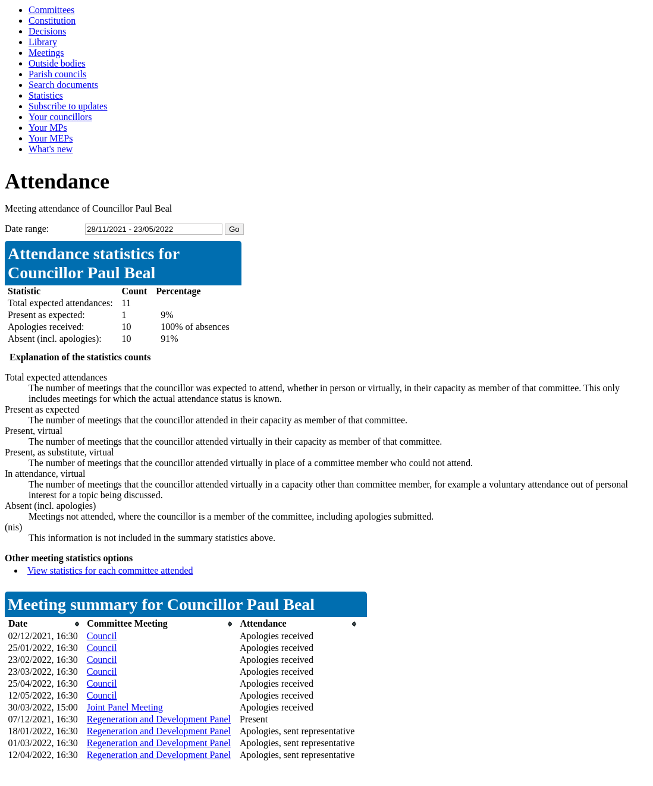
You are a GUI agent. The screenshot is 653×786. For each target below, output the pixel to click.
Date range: (27, 229)
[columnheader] (44, 624)
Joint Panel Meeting (125, 707)
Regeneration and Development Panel (159, 719)
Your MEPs (51, 138)
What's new (51, 149)
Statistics (46, 95)
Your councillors (60, 117)
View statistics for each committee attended (110, 570)
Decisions (47, 31)
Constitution (52, 20)
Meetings (46, 53)
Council (102, 636)
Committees (51, 10)
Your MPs (48, 127)
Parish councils (57, 74)
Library (43, 42)
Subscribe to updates (68, 106)
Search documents (63, 85)
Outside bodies (57, 63)
